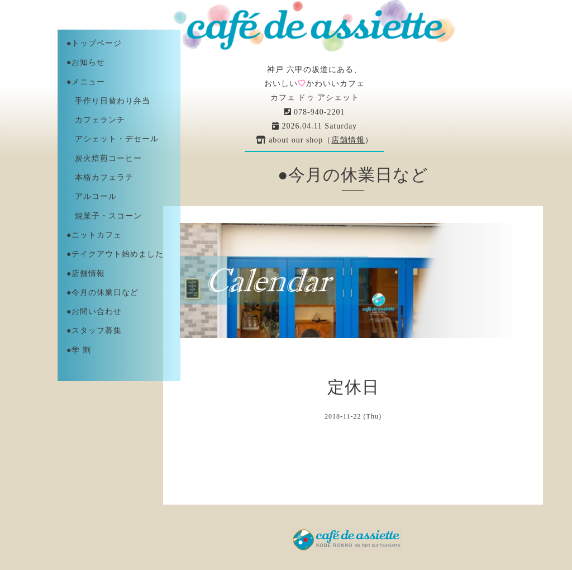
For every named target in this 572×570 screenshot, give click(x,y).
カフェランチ (95, 120)
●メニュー (85, 82)
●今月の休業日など (102, 292)
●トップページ (94, 43)
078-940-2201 (314, 112)
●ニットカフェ (94, 235)
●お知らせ (85, 62)
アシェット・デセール (112, 139)
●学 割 (78, 350)
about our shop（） (315, 140)
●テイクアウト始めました (115, 254)
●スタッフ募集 (94, 330)
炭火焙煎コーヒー (104, 158)
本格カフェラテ (100, 177)
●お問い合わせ (94, 311)
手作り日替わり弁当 (108, 101)
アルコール (91, 196)
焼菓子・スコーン (104, 216)
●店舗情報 (85, 273)
